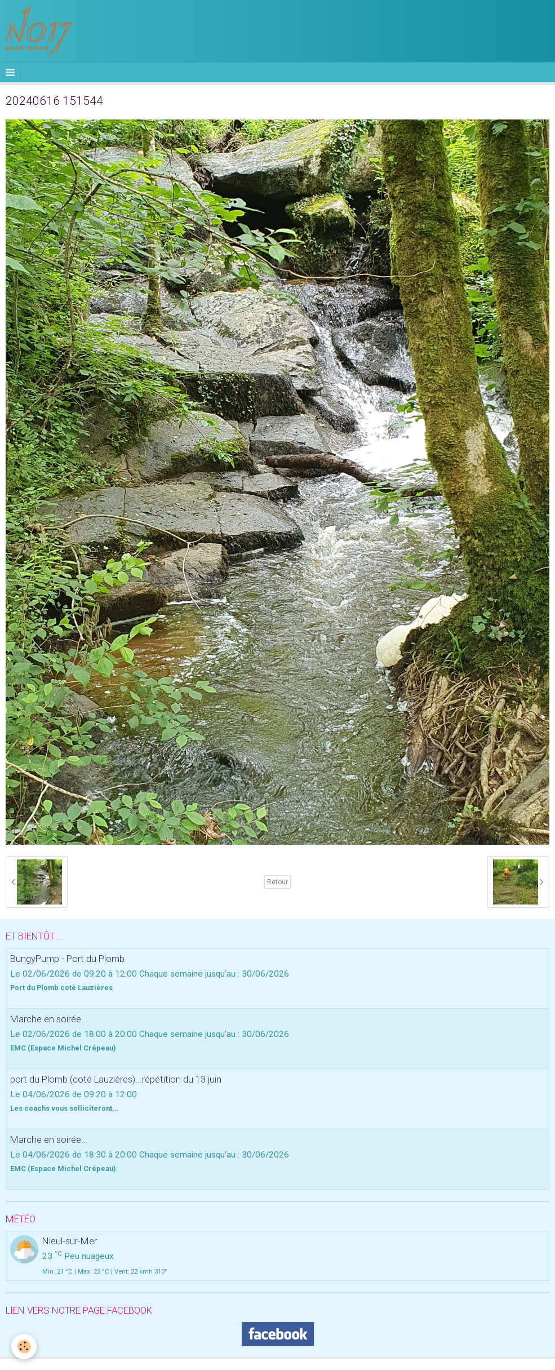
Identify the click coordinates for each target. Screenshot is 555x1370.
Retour (277, 882)
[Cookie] (24, 1346)
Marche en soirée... (49, 1019)
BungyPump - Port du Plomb (67, 958)
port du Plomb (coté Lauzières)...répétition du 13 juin (115, 1079)
